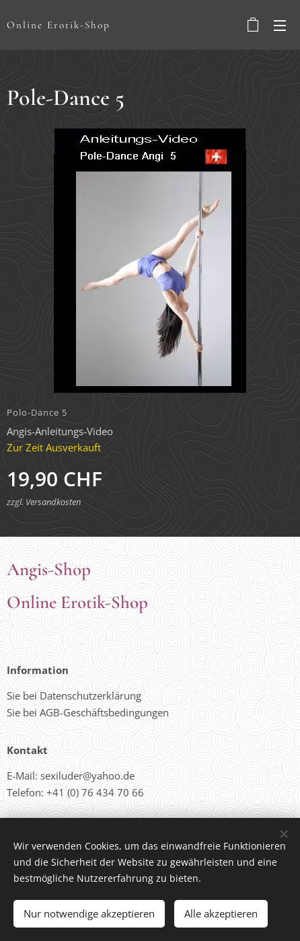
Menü (280, 25)
